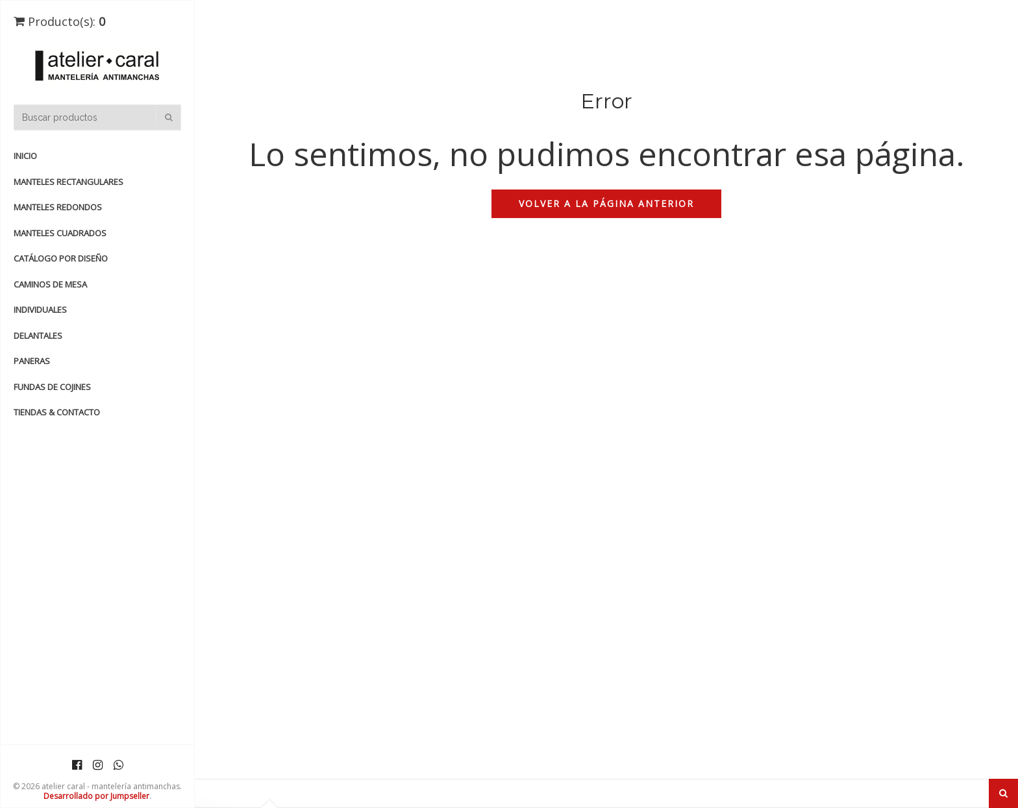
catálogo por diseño (61, 258)
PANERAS (32, 361)
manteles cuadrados (60, 233)
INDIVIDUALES (40, 309)
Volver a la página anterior (606, 203)
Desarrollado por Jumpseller (96, 796)
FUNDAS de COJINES (52, 387)
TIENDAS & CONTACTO (57, 412)
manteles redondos (58, 207)
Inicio (25, 156)
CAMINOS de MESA (50, 284)
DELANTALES (38, 335)
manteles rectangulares (68, 182)
